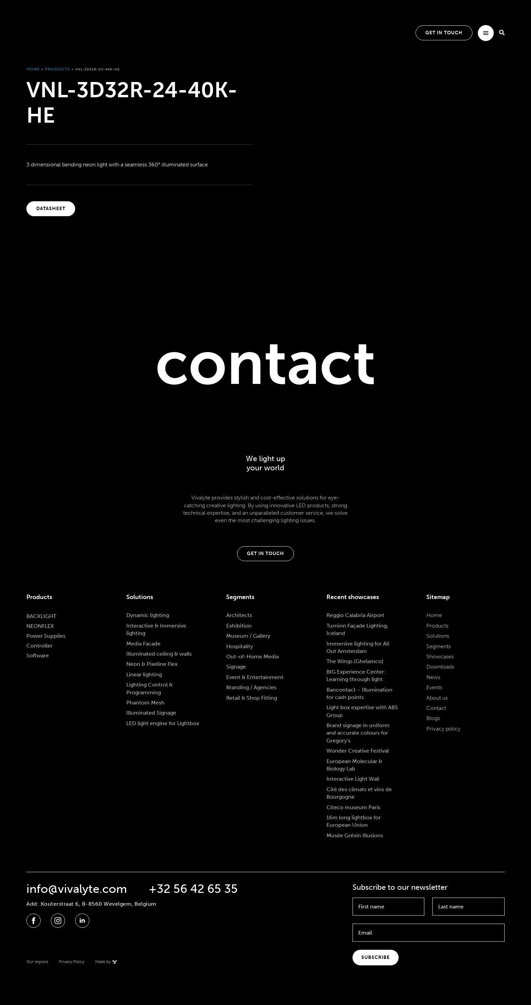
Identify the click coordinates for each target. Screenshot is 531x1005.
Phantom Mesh (145, 702)
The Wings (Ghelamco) (354, 661)
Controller (39, 645)
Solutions (437, 636)
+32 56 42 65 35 (193, 889)
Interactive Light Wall (352, 779)
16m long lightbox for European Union (353, 821)
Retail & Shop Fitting (251, 698)
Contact (436, 708)
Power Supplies (45, 636)
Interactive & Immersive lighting (156, 629)
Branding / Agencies (251, 687)
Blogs (433, 718)
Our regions (37, 961)
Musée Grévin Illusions (354, 835)
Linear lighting (144, 674)
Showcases (440, 656)
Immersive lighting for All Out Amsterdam (357, 647)
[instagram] (58, 921)
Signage (236, 666)
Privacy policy (443, 728)
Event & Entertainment (254, 677)
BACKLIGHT (41, 616)
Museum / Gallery (248, 636)
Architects (239, 615)
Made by (103, 961)
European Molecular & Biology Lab (354, 765)
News (433, 677)
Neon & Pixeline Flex (151, 664)
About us (437, 698)
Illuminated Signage (151, 713)
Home (33, 69)
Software (37, 655)
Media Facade (143, 643)
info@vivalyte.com (76, 889)
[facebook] (33, 921)
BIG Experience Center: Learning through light (356, 675)
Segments (438, 646)
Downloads (440, 666)
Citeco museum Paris (353, 807)
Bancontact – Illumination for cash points (359, 693)
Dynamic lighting (147, 615)
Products (57, 69)
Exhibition (239, 625)
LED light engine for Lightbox (162, 723)
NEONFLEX (40, 626)
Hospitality (239, 646)
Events (434, 687)
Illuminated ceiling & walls (159, 654)
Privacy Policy (71, 961)
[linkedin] (82, 921)
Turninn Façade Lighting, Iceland (357, 629)
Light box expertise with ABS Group (362, 711)
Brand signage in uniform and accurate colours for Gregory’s (357, 733)
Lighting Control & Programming (149, 688)
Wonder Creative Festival (357, 750)
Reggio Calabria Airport (355, 615)
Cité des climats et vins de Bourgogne (359, 793)
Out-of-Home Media (252, 656)
